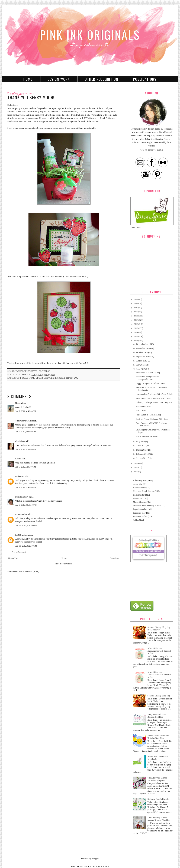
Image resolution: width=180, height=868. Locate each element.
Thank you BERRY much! (147, 436)
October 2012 (142, 352)
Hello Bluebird (139, 495)
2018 (136, 316)
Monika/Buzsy (21, 497)
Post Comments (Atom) (29, 571)
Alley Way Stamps (141, 480)
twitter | (33, 371)
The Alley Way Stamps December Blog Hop (157, 779)
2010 (136, 467)
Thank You (72, 378)
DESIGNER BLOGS (101, 866)
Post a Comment (19, 552)
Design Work (58, 79)
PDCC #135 (141, 410)
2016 (136, 324)
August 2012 (142, 361)
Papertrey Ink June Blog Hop (148, 372)
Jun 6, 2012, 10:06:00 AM (26, 505)
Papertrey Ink (138, 513)
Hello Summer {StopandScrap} (149, 415)
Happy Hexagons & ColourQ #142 (150, 383)
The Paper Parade (23, 421)
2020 (136, 307)
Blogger (95, 858)
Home (28, 79)
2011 (136, 463)
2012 (136, 340)
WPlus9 (136, 520)
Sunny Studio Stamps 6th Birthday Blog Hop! (158, 736)
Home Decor (36, 378)
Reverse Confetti (140, 516)
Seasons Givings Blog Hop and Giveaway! (158, 628)
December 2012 (143, 344)
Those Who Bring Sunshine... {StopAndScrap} (148, 377)
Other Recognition (101, 79)
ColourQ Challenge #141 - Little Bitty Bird (154, 402)
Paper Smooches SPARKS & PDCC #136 (153, 398)
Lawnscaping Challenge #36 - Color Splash (154, 394)
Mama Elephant (139, 502)
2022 (136, 299)
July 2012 (140, 365)
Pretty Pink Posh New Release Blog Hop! (156, 715)
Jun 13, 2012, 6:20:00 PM (26, 525)
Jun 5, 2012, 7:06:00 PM (25, 467)
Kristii (18, 458)
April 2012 (141, 445)
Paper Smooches (140, 509)
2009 (136, 471)
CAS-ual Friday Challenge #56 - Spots (152, 419)
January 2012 (142, 458)
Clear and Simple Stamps (144, 491)
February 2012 (142, 454)
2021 (136, 303)
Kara (17, 403)
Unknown (19, 476)
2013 (136, 336)
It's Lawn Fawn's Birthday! (158, 799)
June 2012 (140, 369)
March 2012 (141, 450)
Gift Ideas (22, 378)
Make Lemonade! (143, 406)
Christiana (20, 441)
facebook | (21, 371)
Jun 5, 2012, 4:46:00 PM (25, 411)
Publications (144, 79)
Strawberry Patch (97, 118)
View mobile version (63, 563)
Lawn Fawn (138, 498)
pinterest (44, 371)
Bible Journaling (140, 487)
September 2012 (143, 356)
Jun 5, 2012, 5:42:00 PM (25, 431)
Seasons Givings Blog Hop (158, 696)
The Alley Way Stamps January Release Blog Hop (158, 818)
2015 (136, 328)
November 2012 (143, 348)
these (90, 111)
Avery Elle (137, 484)
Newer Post (13, 558)
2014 (136, 332)
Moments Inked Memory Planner (147, 505)
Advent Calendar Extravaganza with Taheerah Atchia (159, 651)
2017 (136, 320)
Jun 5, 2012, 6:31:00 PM (25, 449)
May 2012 (140, 441)
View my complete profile (151, 150)
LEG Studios (21, 514)
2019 (136, 311)
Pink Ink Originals (90, 34)
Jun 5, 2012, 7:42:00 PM (25, 487)
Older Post (114, 558)
